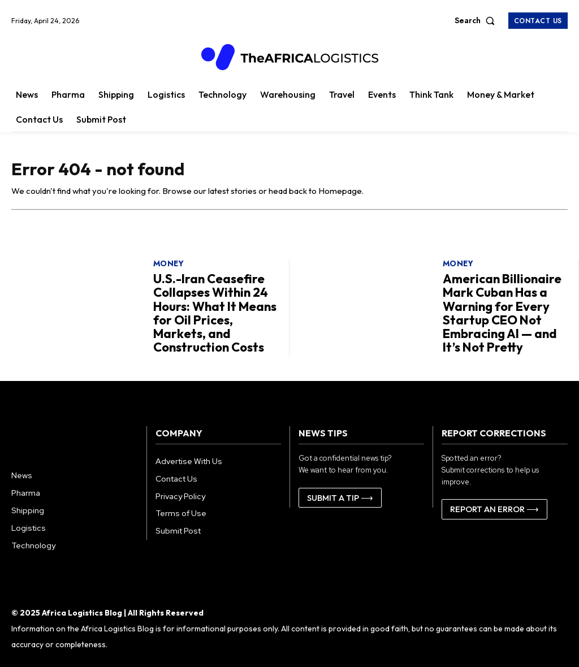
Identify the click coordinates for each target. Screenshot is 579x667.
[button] (477, 20)
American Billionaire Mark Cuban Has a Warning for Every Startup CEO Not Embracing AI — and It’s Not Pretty (503, 313)
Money (168, 267)
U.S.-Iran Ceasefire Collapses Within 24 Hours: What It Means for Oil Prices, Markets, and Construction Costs (214, 313)
